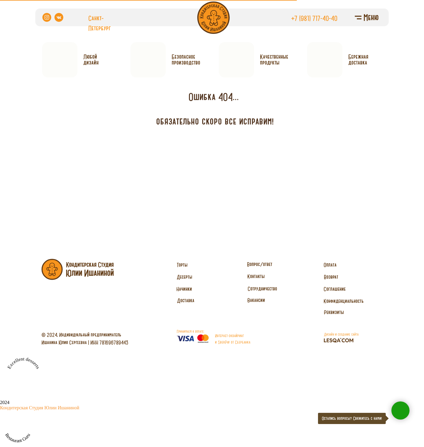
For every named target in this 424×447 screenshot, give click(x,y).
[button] (262, 289)
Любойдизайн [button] (91, 60)
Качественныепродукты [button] (274, 60)
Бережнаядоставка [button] (358, 60)
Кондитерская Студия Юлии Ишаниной (39, 407)
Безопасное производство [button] (186, 60)
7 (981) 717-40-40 (315, 18)
